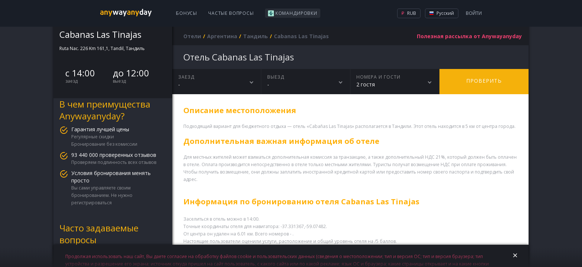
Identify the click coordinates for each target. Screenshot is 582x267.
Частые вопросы (231, 13)
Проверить (484, 80)
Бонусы (186, 13)
